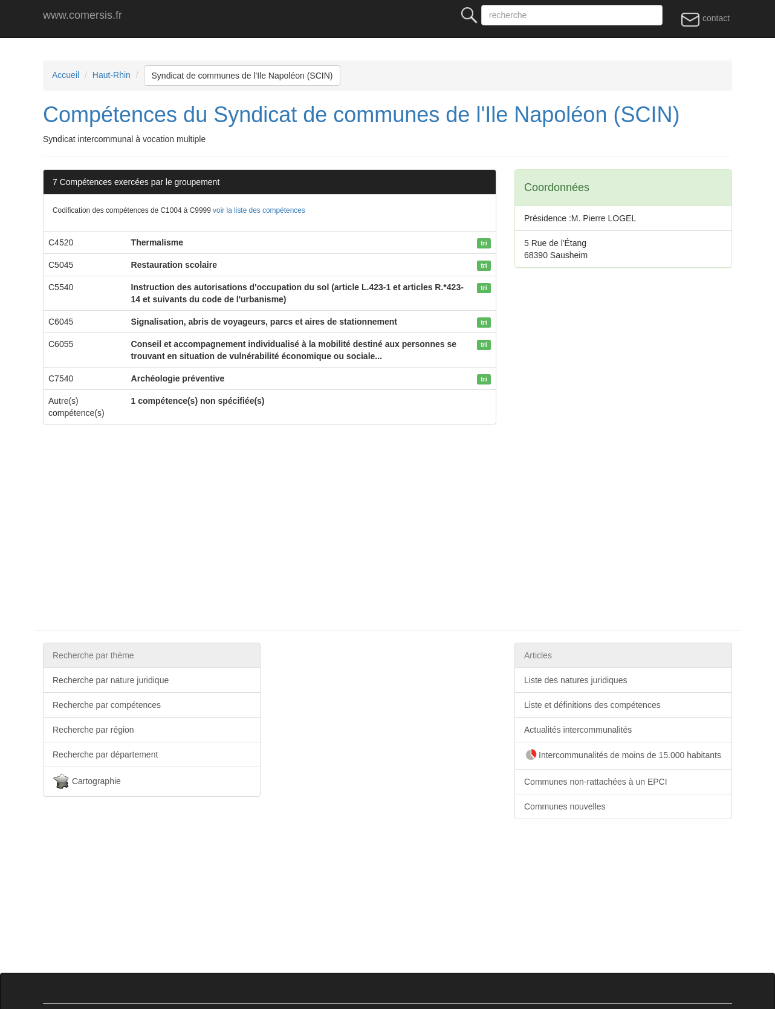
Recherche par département (105, 754)
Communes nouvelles (565, 806)
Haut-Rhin (111, 75)
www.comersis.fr (82, 15)
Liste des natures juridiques (575, 680)
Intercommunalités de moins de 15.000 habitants (622, 755)
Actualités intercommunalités (578, 730)
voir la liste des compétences (259, 210)
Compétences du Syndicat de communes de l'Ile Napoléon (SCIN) (361, 114)
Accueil (65, 75)
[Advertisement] (405, 527)
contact (705, 18)
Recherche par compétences (107, 705)
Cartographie (87, 781)
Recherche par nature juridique (111, 680)
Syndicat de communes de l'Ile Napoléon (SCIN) (242, 75)
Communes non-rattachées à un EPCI (595, 782)
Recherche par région (93, 730)
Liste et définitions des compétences (592, 705)
